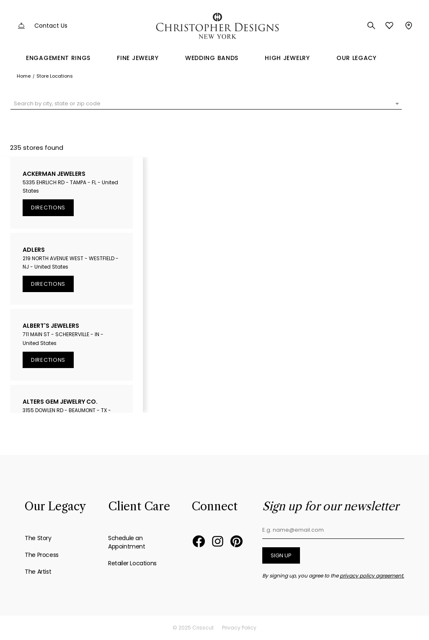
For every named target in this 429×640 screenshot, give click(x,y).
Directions (48, 208)
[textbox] (206, 104)
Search (371, 25)
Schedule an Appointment (126, 542)
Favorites (389, 25)
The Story (38, 538)
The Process (42, 555)
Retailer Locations (132, 563)
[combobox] (206, 104)
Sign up (281, 555)
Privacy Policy (239, 627)
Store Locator (407, 25)
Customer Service (21, 26)
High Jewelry (287, 58)
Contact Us (50, 25)
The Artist (38, 571)
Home (24, 76)
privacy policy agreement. (372, 575)
